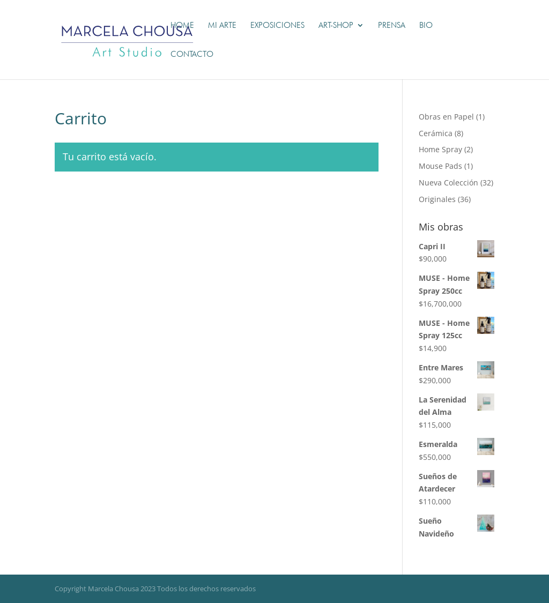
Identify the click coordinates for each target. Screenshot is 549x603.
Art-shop (335, 25)
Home (182, 25)
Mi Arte (222, 25)
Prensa (391, 25)
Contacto (191, 54)
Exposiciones (277, 25)
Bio (426, 25)
